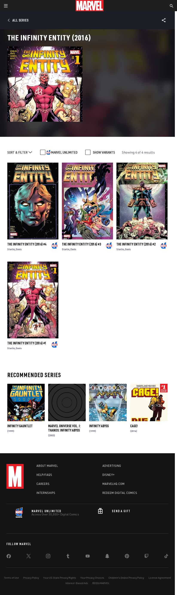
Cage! (134, 426)
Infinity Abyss (99, 426)
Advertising (111, 465)
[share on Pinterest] (127, 557)
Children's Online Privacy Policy (126, 577)
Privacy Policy (31, 577)
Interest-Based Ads (77, 583)
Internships (46, 493)
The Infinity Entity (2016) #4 (26, 244)
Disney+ (108, 474)
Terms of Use (11, 577)
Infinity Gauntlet (20, 426)
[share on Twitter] (28, 557)
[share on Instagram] (48, 557)
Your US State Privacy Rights (59, 577)
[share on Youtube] (87, 557)
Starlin (11, 249)
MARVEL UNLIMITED (64, 152)
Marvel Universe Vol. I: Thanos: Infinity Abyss (64, 428)
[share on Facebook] (8, 557)
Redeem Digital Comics (119, 493)
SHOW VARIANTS (104, 152)
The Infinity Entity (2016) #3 (81, 244)
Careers (43, 484)
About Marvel (47, 465)
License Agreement (159, 577)
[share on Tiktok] (166, 557)
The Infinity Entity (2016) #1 (26, 343)
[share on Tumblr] (68, 557)
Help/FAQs (44, 474)
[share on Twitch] (146, 557)
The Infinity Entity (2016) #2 (136, 244)
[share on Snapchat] (107, 557)
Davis (19, 249)
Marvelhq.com (113, 484)
